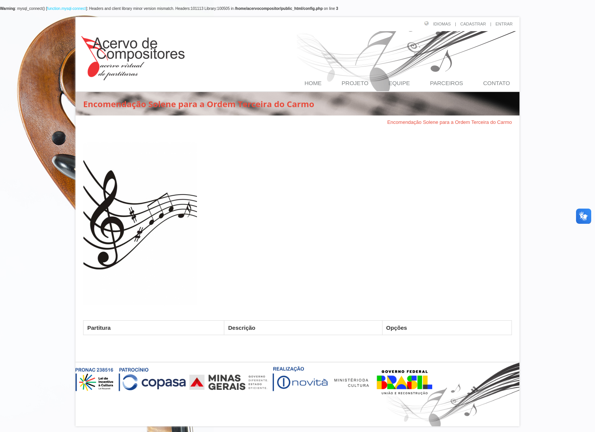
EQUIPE (399, 83)
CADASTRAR (473, 24)
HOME (313, 83)
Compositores (253, 122)
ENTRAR (504, 24)
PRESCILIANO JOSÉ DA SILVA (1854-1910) (327, 122)
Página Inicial (212, 122)
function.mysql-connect (66, 8)
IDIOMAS (442, 24)
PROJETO (355, 83)
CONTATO (496, 83)
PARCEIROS (446, 83)
